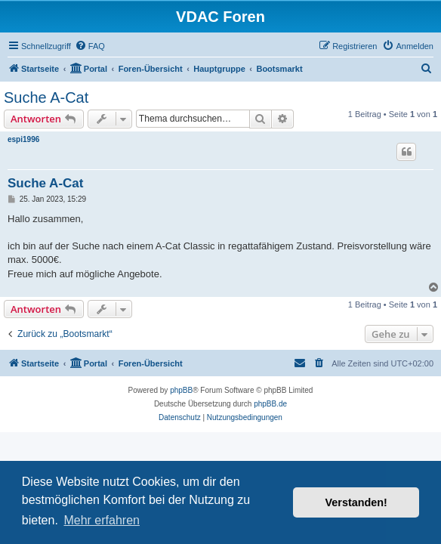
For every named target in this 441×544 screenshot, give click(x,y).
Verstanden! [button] (356, 502)
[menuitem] (90, 46)
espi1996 (23, 139)
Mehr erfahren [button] (101, 520)
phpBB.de (270, 404)
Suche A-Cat (46, 97)
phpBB (181, 390)
